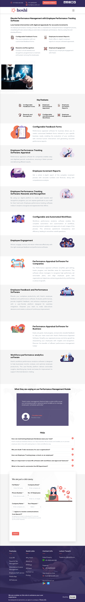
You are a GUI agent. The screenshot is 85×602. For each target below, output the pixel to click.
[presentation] (25, 527)
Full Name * (16, 485)
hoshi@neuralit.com (33, 5)
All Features (13, 580)
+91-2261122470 (31, 2)
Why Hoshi (29, 557)
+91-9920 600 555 (17, 2)
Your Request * (33, 503)
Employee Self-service (16, 573)
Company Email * (34, 485)
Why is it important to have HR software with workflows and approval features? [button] (40, 460)
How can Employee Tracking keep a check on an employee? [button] (32, 455)
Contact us (29, 572)
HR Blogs (29, 565)
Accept (72, 597)
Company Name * (18, 503)
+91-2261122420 (50, 568)
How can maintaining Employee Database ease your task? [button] (32, 439)
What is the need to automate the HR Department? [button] (30, 466)
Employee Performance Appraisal (47, 106)
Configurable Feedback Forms (26, 36)
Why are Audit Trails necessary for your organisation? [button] (31, 449)
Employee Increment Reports (59, 36)
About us (29, 561)
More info (42, 600)
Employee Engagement (57, 48)
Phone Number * (17, 493)
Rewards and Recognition (25, 48)
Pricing (28, 575)
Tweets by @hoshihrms (67, 557)
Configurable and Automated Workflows (48, 116)
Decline (65, 597)
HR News (29, 568)
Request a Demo (49, 2)
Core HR (12, 557)
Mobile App (13, 576)
